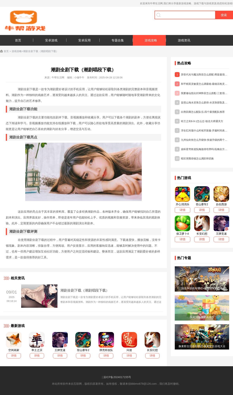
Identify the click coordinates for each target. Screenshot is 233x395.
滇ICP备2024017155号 (117, 377)
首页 (6, 51)
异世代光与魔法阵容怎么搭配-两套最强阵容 (202, 74)
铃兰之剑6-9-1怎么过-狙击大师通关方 (199, 121)
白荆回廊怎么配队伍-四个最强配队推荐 (200, 111)
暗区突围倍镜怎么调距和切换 (194, 158)
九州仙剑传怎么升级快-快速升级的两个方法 (202, 139)
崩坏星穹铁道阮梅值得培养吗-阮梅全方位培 (202, 149)
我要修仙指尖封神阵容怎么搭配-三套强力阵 (202, 93)
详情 (14, 355)
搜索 (224, 15)
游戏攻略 (17, 51)
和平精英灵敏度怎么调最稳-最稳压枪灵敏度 (202, 83)
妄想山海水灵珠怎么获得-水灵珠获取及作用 (202, 102)
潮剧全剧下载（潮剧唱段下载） (84, 290)
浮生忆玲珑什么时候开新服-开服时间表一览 (202, 130)
